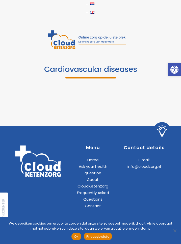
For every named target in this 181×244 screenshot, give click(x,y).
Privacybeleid (98, 236)
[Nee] (174, 230)
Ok (76, 236)
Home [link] (93, 159)
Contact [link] (93, 205)
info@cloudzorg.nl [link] (144, 166)
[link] (174, 69)
